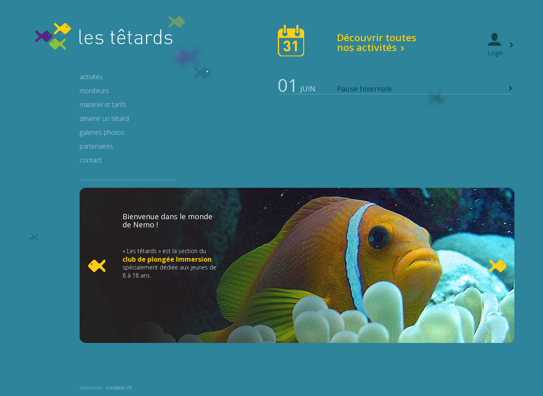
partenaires (96, 146)
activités (91, 76)
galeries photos (102, 132)
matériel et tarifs (103, 104)
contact (91, 160)
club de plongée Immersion (166, 259)
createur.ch (119, 387)
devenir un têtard (104, 118)
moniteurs (94, 90)
